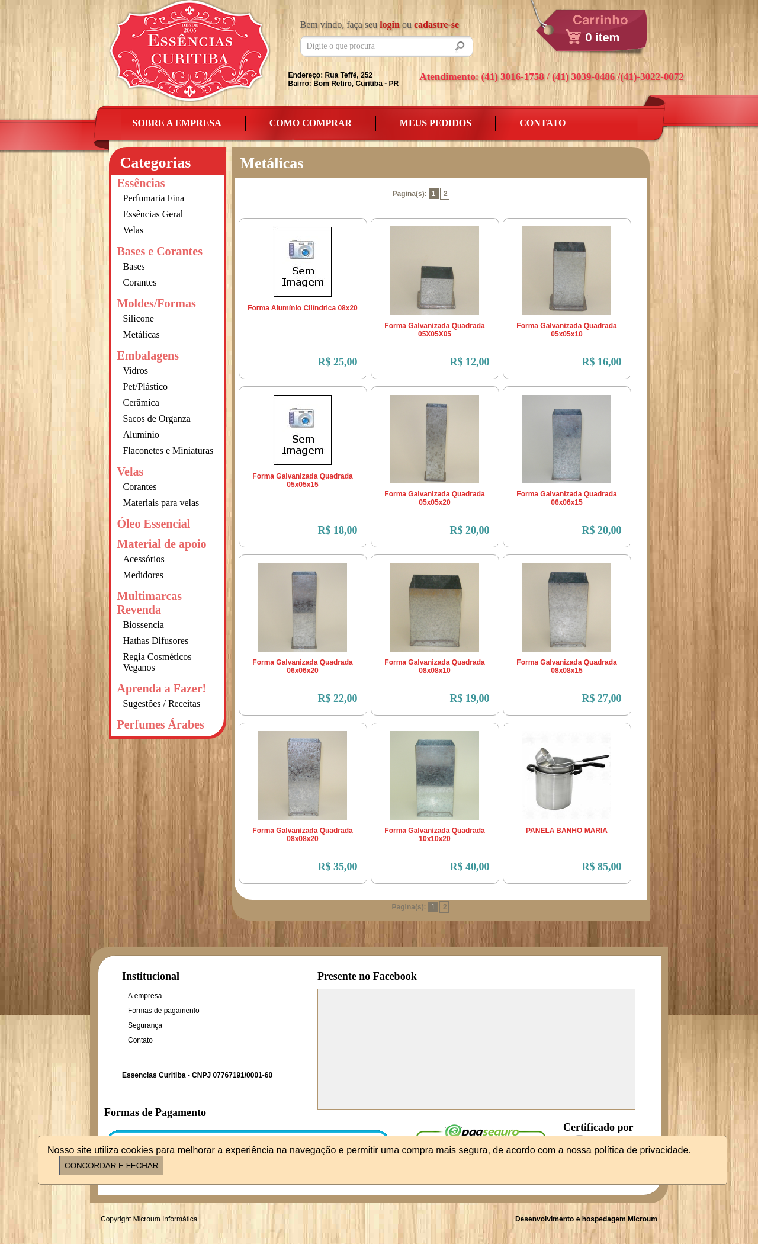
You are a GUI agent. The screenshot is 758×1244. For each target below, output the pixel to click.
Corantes (140, 282)
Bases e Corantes (160, 251)
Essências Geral (153, 214)
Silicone (138, 318)
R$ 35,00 (338, 867)
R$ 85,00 (602, 867)
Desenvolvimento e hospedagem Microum (586, 1219)
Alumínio (141, 434)
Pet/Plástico (145, 386)
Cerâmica (141, 402)
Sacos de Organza (157, 418)
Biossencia (143, 625)
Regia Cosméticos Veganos (157, 662)
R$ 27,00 (602, 698)
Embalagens (148, 355)
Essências (141, 183)
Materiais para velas (161, 503)
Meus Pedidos (435, 123)
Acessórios (144, 559)
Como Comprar (310, 123)
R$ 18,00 (338, 530)
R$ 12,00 (470, 362)
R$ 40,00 (470, 867)
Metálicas (141, 334)
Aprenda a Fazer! (162, 688)
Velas (133, 230)
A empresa (145, 996)
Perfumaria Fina (154, 198)
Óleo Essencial (154, 523)
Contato (542, 123)
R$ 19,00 (470, 698)
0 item (603, 37)
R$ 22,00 (338, 698)
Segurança (145, 1025)
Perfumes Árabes (160, 724)
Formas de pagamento (164, 1010)
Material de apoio (162, 543)
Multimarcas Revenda (149, 602)
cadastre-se (436, 25)
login (390, 25)
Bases (134, 266)
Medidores (143, 575)
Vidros (136, 370)
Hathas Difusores (156, 641)
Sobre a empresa (177, 123)
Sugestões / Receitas (162, 703)
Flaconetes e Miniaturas (168, 450)
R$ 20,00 (470, 530)
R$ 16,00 (602, 362)
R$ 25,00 (338, 362)
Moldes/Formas (156, 303)
